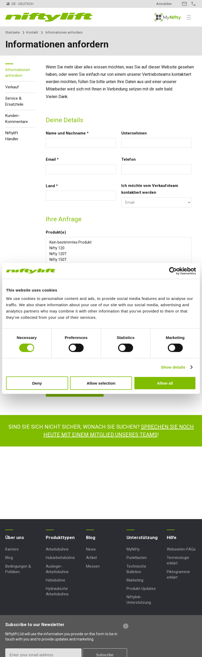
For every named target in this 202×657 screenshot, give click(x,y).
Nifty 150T (119, 259)
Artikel (91, 557)
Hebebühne (55, 580)
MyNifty (168, 17)
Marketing (135, 580)
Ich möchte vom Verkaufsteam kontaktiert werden (149, 189)
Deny (37, 383)
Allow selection (101, 383)
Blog (9, 557)
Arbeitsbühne (57, 549)
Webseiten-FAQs (181, 549)
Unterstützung (142, 537)
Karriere (12, 549)
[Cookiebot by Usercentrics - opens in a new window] (173, 271)
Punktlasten (137, 557)
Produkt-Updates (141, 588)
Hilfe (171, 537)
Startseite (12, 32)
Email (52, 159)
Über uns (14, 537)
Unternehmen (134, 133)
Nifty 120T (119, 254)
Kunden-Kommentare (16, 118)
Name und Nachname (67, 133)
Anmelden (164, 4)
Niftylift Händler (11, 136)
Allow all (165, 383)
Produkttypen (60, 537)
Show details (173, 367)
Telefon (128, 159)
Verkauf (12, 87)
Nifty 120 (119, 248)
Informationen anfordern (17, 72)
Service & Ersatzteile (14, 101)
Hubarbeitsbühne (60, 557)
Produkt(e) (56, 232)
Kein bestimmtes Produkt (119, 242)
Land (52, 186)
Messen (93, 566)
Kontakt (184, 4)
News (91, 549)
